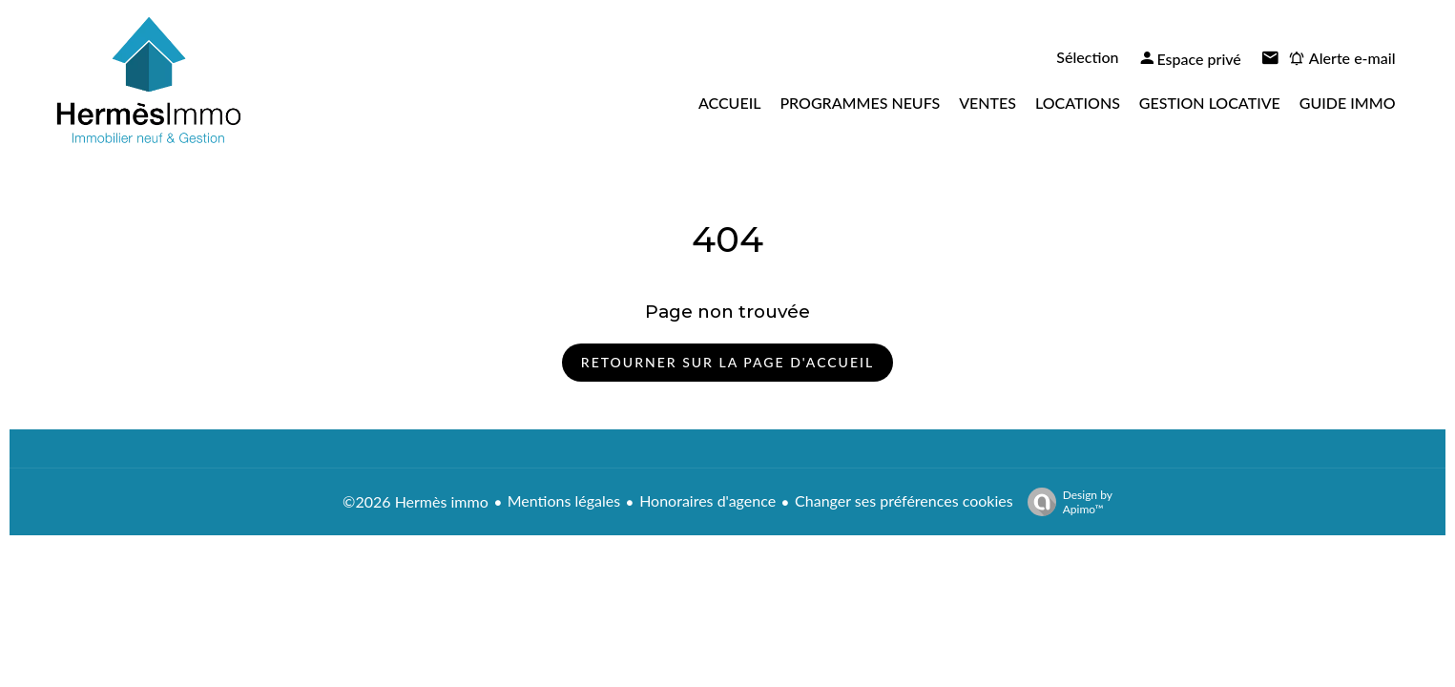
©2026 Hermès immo (415, 501)
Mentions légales (564, 500)
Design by (1065, 502)
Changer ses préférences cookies (904, 500)
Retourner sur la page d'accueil (727, 362)
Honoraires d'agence (707, 500)
